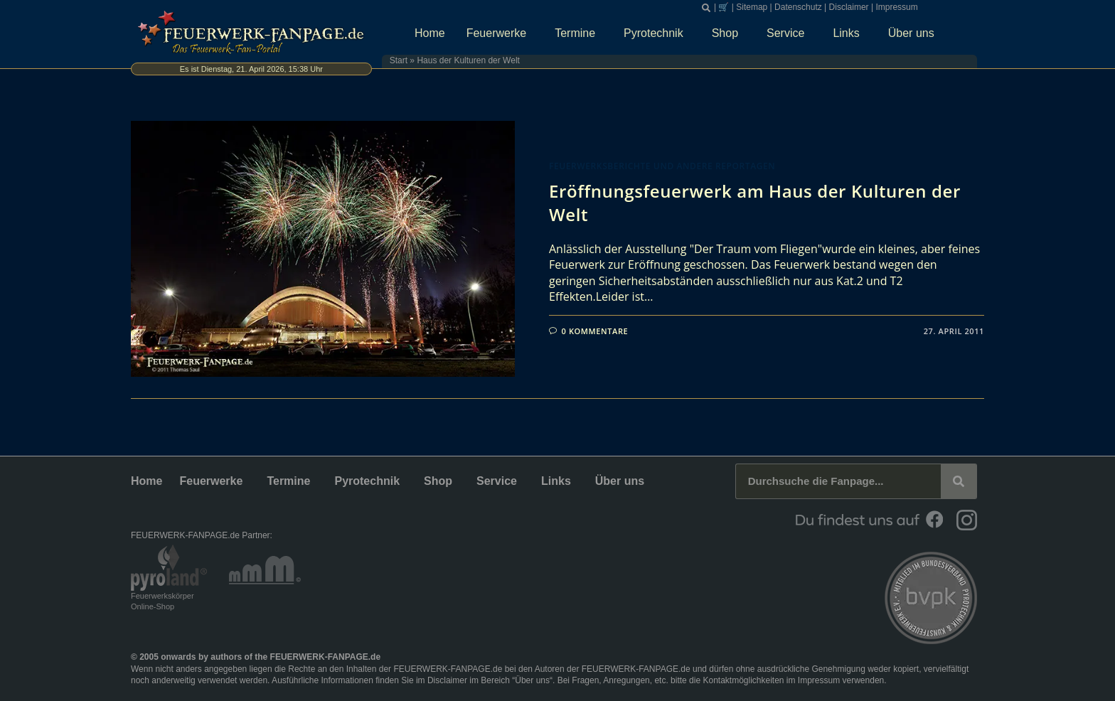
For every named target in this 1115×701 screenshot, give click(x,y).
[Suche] (958, 481)
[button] (706, 8)
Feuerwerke (499, 33)
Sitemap (751, 7)
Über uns (914, 33)
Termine (578, 33)
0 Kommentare (595, 331)
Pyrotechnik (657, 33)
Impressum (896, 7)
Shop (728, 33)
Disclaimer (849, 7)
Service (789, 33)
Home (430, 33)
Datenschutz (798, 7)
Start (398, 60)
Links (849, 33)
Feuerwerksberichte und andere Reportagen (662, 166)
